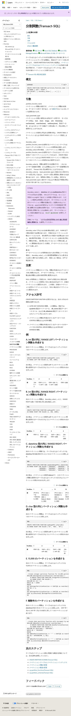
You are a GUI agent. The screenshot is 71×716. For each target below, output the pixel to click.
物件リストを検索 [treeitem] (15, 373)
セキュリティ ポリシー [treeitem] (15, 377)
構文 (28, 36)
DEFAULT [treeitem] (12, 278)
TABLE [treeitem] (11, 409)
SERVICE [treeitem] (12, 396)
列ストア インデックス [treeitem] (15, 244)
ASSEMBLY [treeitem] (13, 229)
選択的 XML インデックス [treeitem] (15, 382)
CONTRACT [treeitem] (13, 252)
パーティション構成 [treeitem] (15, 347)
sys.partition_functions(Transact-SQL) (41, 670)
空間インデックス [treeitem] (15, 398)
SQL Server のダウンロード (60, 7)
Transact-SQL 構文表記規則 (37, 74)
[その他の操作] (67, 20)
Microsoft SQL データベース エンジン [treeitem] (12, 50)
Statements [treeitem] (11, 208)
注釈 (28, 41)
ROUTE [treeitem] (12, 365)
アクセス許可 (31, 43)
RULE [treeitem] (11, 368)
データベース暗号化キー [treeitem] (15, 269)
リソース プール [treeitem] (14, 360)
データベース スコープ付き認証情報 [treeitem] (15, 274)
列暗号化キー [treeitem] (13, 247)
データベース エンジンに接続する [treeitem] (13, 55)
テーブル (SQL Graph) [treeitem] (14, 413)
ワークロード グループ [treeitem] (15, 433)
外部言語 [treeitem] (12, 300)
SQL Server (38, 20)
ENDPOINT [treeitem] (13, 280)
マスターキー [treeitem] (13, 339)
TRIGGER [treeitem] (12, 422)
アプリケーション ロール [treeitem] (15, 225)
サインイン (65, 2)
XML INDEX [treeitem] (13, 437)
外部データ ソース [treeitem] (15, 291)
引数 (28, 38)
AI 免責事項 (5, 708)
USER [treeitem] (11, 427)
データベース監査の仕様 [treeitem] (15, 264)
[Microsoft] (3, 2)
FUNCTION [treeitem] (13, 328)
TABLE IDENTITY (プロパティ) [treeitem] (15, 418)
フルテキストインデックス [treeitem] (15, 320)
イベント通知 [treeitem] (13, 283)
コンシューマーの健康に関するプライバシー (15, 710)
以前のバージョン (16, 708)
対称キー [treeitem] (12, 404)
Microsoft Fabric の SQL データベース (52, 53)
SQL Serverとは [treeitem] (9, 46)
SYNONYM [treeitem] (13, 406)
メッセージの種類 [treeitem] (15, 341)
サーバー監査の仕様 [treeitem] (15, 391)
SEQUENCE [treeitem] (13, 385)
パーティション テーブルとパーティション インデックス (48, 662)
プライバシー (40, 708)
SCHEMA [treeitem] (12, 370)
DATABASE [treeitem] (13, 260)
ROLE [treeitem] (11, 362)
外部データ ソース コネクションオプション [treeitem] (15, 295)
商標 (40, 710)
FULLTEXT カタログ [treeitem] (15, 316)
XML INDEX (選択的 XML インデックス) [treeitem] (15, 441)
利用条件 (34, 710)
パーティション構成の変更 (38, 667)
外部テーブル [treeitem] (13, 313)
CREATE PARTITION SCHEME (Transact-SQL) (43, 660)
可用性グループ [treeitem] (14, 234)
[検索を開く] (60, 2)
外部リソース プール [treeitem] (15, 310)
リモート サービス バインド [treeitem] (15, 356)
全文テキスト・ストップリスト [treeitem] (15, 325)
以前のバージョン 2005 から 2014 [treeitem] (12, 40)
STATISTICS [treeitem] (13, 401)
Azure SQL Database (50, 51)
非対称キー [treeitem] (13, 232)
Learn (27, 20)
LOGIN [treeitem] (11, 336)
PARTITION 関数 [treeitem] (14, 344)
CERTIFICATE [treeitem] (13, 240)
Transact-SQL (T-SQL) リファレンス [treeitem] (14, 161)
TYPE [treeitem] (11, 424)
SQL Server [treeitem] (7, 31)
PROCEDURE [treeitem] (13, 349)
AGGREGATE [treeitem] (13, 222)
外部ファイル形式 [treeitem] (15, 306)
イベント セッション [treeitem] (15, 287)
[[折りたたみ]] (19, 20)
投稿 (32, 708)
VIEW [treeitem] (11, 429)
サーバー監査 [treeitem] (13, 388)
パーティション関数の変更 (38, 665)
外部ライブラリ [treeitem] (14, 303)
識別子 (55, 109)
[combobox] (11, 24)
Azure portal (45, 7)
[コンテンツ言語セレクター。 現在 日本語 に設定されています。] (6, 703)
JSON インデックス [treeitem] (15, 334)
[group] (47, 90)
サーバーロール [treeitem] (14, 393)
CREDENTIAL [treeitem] (13, 255)
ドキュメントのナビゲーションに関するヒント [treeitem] (12, 35)
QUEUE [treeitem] (12, 352)
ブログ (26, 708)
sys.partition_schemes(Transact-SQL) (41, 673)
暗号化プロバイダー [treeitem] (15, 258)
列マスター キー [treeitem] (14, 250)
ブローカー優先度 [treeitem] (15, 237)
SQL (32, 20)
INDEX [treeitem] (11, 331)
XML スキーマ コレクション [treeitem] (15, 446)
